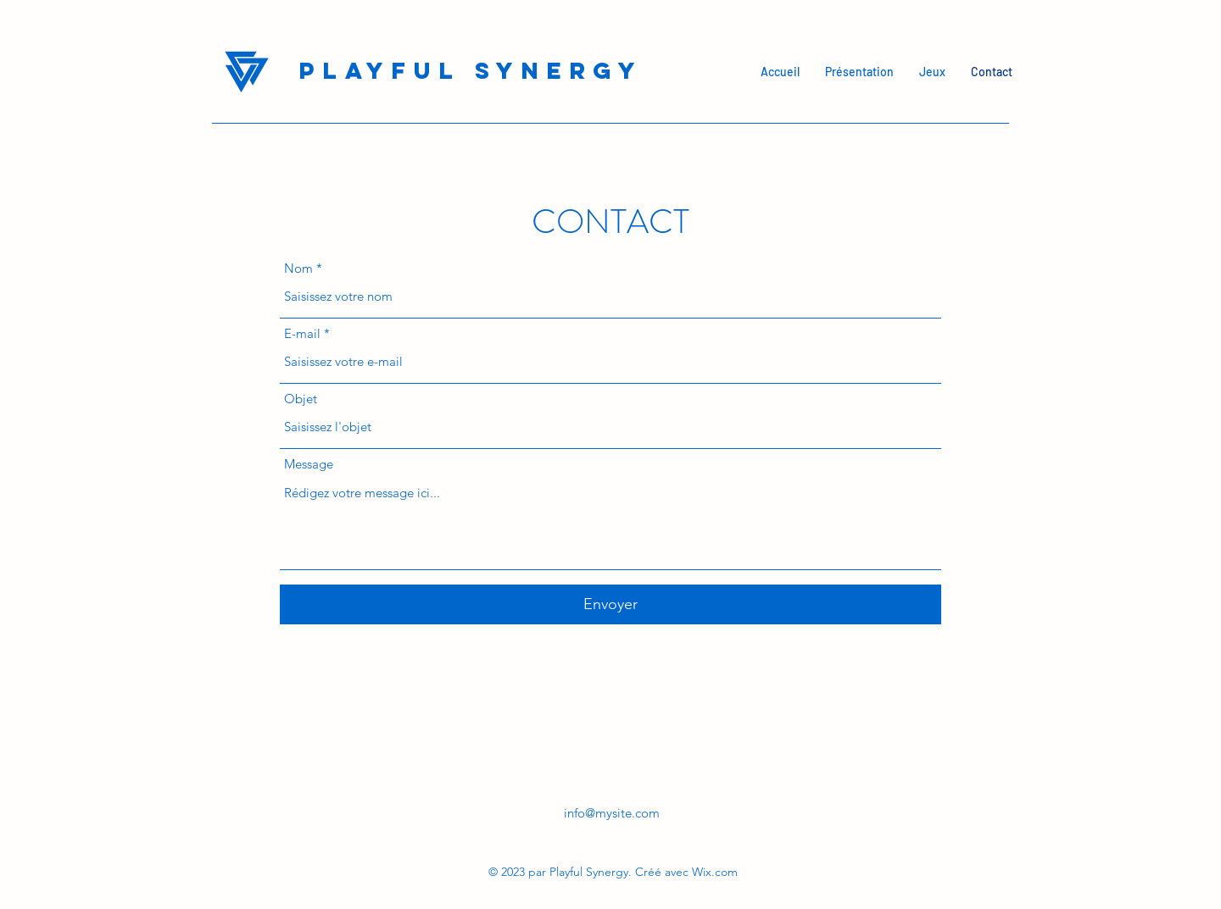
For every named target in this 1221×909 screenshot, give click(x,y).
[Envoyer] (610, 604)
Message (308, 463)
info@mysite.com (612, 813)
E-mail (302, 333)
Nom (298, 268)
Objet (300, 398)
